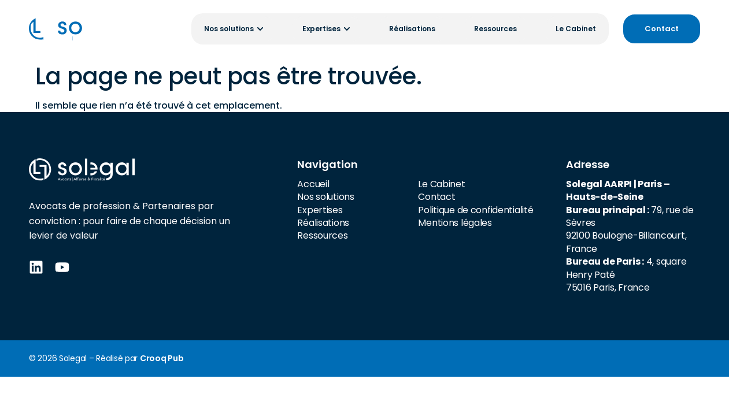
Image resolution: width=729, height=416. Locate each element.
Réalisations (323, 222)
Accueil (313, 184)
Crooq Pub (161, 358)
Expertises (319, 210)
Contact (436, 196)
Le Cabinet (441, 184)
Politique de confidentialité (475, 210)
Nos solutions (325, 196)
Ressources (322, 235)
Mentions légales (455, 222)
